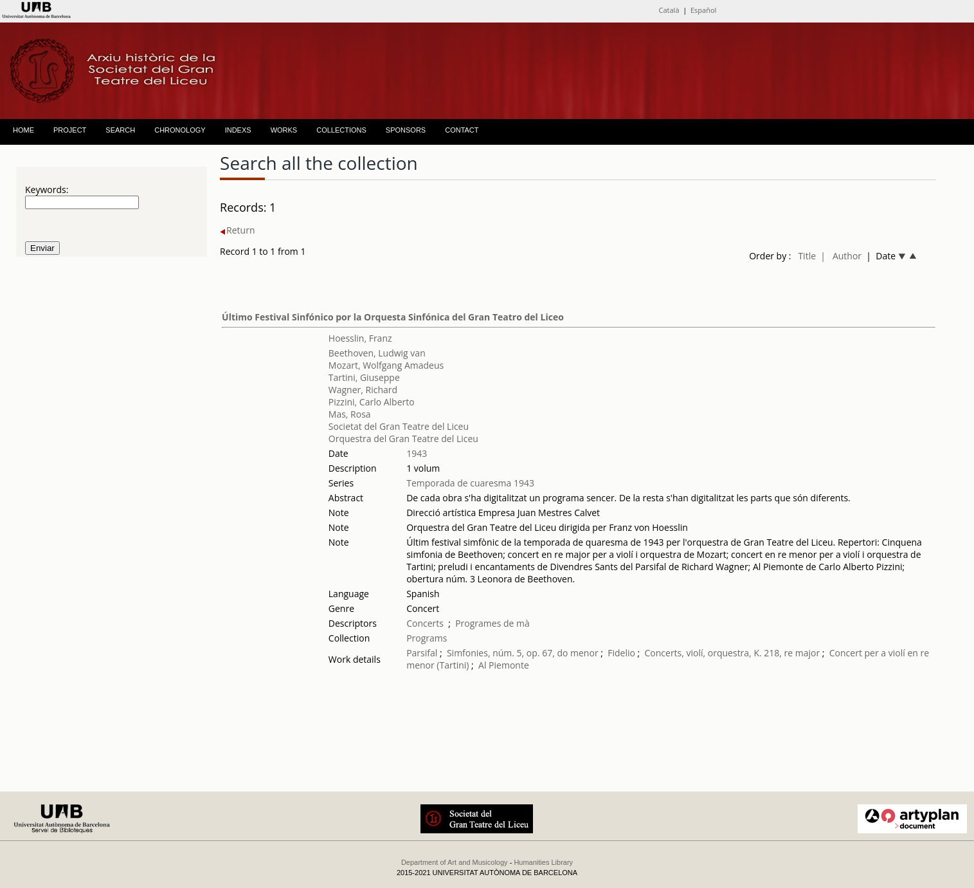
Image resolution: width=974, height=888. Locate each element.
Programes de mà (492, 623)
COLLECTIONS (341, 130)
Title (807, 256)
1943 (416, 453)
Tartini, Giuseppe (364, 377)
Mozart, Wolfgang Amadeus (386, 365)
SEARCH (120, 130)
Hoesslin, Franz (360, 338)
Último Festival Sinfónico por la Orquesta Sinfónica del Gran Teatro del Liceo (393, 317)
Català (669, 10)
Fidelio (621, 653)
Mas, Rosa (350, 414)
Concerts (425, 623)
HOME (23, 130)
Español (703, 10)
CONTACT (461, 130)
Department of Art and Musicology (454, 862)
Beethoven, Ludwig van (377, 353)
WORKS (284, 130)
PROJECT (69, 130)
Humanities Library (543, 862)
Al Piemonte (503, 665)
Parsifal (421, 653)
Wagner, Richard (363, 390)
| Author (840, 256)
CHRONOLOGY (179, 130)
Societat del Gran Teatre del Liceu (399, 426)
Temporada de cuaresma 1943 (470, 483)
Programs (426, 638)
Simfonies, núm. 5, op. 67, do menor (523, 653)
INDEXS (238, 130)
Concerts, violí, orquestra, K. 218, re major (732, 653)
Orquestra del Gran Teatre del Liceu (403, 438)
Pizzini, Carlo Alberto (372, 402)
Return (237, 230)
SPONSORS (406, 130)
